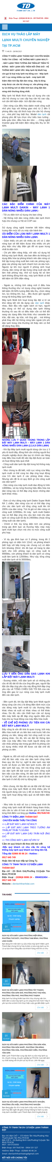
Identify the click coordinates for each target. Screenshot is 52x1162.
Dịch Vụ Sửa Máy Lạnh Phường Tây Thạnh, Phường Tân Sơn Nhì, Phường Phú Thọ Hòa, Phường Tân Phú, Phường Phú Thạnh (24, 993)
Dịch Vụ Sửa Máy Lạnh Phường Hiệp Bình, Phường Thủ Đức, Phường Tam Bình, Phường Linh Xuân (25, 938)
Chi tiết (40, 952)
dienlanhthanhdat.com (23, 884)
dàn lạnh (42, 114)
